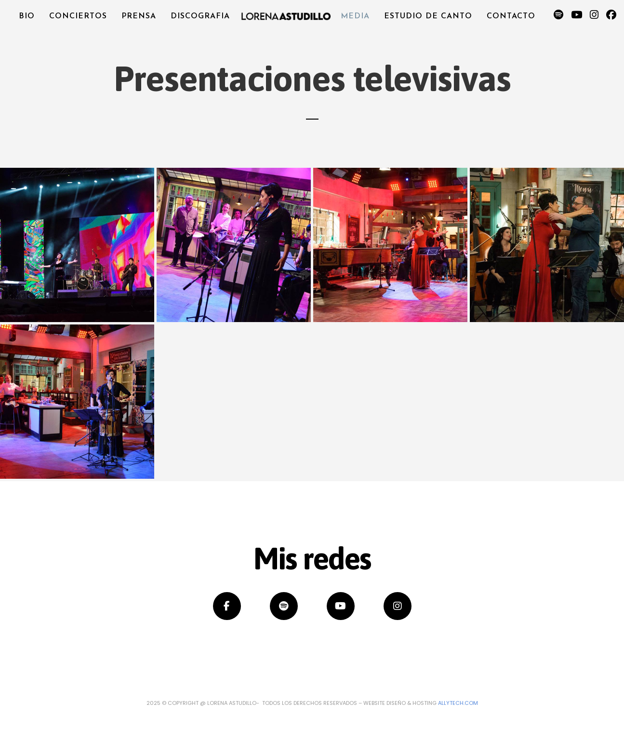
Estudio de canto (428, 16)
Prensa (139, 16)
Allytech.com (458, 703)
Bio (28, 16)
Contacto (510, 16)
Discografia (200, 16)
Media (355, 16)
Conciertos (79, 16)
